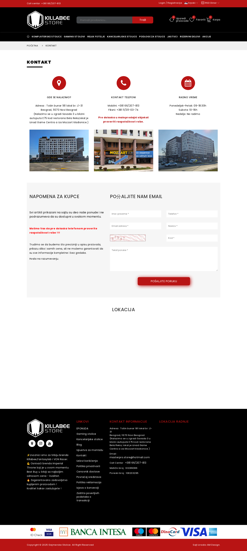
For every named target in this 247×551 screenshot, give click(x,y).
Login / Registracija (170, 3)
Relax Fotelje (96, 36)
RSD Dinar (209, 3)
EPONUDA (82, 428)
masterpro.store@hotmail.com (130, 457)
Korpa (213, 19)
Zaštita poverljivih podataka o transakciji (88, 496)
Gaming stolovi (74, 36)
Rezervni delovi (190, 36)
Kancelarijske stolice (90, 439)
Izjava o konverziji (88, 487)
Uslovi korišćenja (87, 461)
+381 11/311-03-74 (128, 110)
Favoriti (197, 19)
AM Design (213, 544)
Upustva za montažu (90, 450)
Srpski (191, 3)
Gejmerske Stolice (59, 544)
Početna (32, 45)
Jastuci (172, 36)
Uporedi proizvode (179, 19)
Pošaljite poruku (164, 281)
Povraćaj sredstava (89, 477)
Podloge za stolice (152, 36)
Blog (79, 444)
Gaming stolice (86, 434)
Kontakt (82, 455)
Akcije (206, 36)
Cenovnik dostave (88, 471)
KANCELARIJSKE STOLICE (122, 36)
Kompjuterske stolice (47, 36)
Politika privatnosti (88, 466)
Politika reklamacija (89, 482)
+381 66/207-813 (51, 3)
